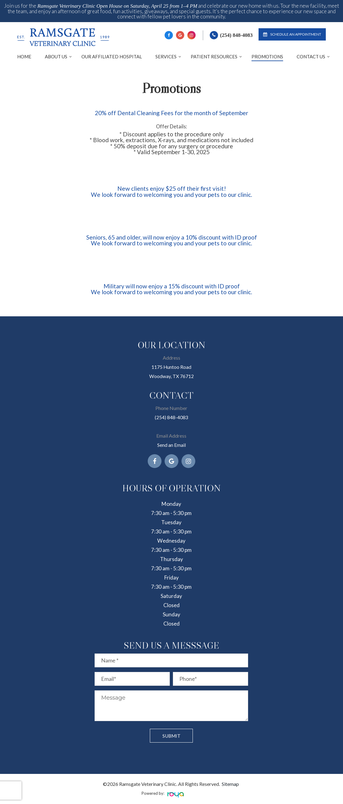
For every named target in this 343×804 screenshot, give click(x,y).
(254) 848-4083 (236, 35)
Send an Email (171, 445)
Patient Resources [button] (214, 56)
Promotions (267, 56)
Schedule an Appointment (292, 34)
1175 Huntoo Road (171, 367)
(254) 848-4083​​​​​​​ (171, 417)
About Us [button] (56, 56)
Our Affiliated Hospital (111, 56)
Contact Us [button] (311, 56)
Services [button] (166, 56)
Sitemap (230, 784)
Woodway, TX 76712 (171, 376)
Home (24, 56)
